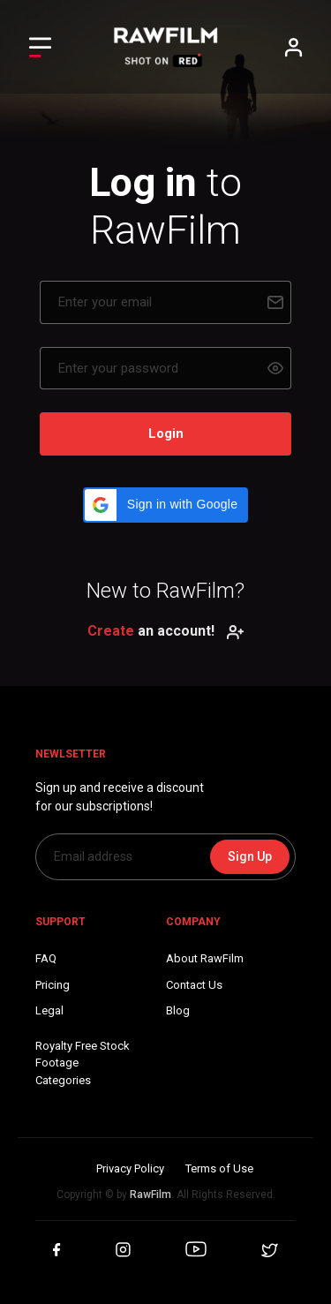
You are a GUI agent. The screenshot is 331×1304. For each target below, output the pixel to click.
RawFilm (150, 1194)
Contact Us (194, 984)
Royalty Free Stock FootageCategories (82, 1063)
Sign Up (250, 856)
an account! (165, 630)
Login (166, 433)
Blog (178, 1010)
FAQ (45, 958)
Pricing (52, 984)
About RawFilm (205, 958)
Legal (49, 1010)
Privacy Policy (130, 1168)
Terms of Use (219, 1168)
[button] (165, 505)
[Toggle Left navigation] (40, 47)
